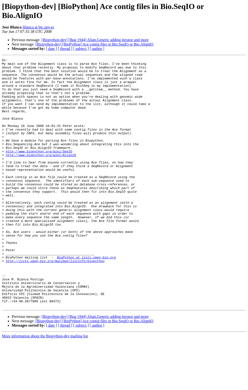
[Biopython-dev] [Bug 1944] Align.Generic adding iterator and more (95, 40)
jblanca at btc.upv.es (38, 27)
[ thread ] (65, 49)
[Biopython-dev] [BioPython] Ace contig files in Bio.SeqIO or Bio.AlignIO (94, 44)
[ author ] (97, 49)
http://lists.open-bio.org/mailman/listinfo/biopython (55, 302)
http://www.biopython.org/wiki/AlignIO (41, 174)
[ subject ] (81, 49)
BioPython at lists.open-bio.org (86, 297)
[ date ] (51, 49)
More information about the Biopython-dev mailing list (45, 386)
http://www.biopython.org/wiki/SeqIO (39, 170)
